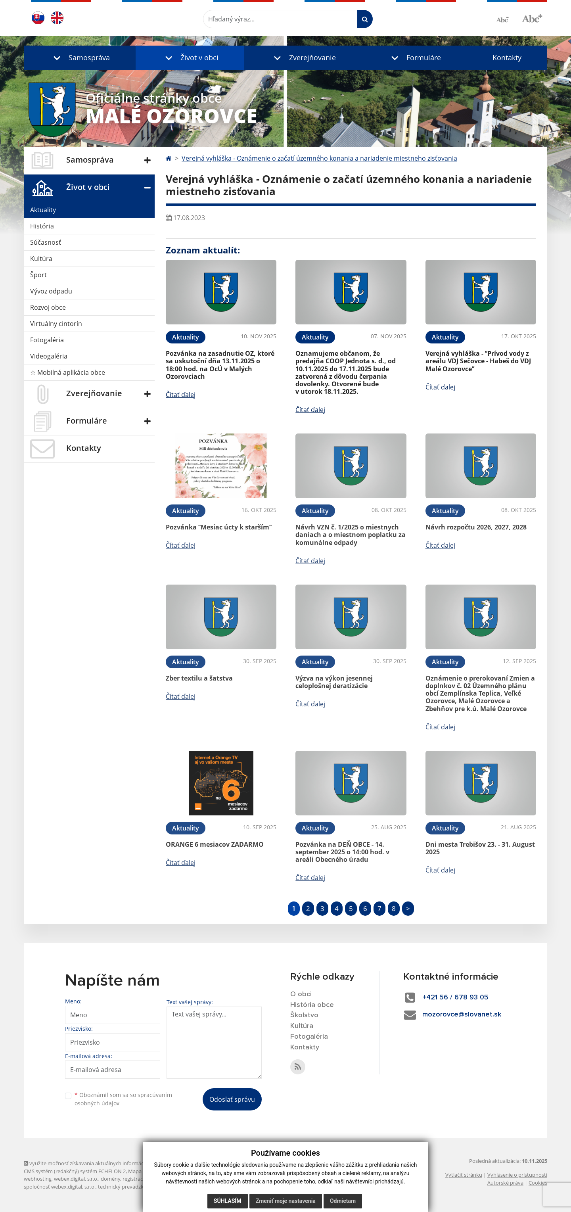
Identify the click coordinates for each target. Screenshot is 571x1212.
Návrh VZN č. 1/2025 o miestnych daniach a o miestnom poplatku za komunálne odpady (350, 535)
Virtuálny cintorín (56, 323)
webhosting (38, 1178)
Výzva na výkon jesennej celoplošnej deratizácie (334, 682)
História (42, 226)
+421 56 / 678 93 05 (455, 997)
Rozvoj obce (48, 307)
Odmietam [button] (343, 1201)
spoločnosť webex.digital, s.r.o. (60, 1186)
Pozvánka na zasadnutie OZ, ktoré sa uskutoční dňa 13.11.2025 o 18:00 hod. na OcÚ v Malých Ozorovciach (220, 365)
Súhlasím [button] (227, 1201)
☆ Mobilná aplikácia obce (67, 372)
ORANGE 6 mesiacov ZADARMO (215, 844)
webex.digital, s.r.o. (76, 1178)
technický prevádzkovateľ (128, 1186)
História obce (312, 1005)
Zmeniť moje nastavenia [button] (286, 1201)
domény (110, 1178)
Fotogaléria (47, 340)
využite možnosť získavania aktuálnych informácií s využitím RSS (102, 1163)
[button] (80, 58)
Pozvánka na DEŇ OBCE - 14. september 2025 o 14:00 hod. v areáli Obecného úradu (342, 852)
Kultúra (41, 258)
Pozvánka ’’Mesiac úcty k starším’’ (219, 527)
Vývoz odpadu (51, 291)
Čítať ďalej (180, 394)
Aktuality (43, 209)
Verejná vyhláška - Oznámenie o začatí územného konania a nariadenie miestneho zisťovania (319, 158)
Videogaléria (48, 356)
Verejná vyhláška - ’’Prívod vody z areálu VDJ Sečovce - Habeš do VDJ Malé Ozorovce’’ (478, 361)
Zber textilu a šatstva (199, 678)
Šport (38, 274)
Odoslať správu (232, 1099)
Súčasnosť (45, 242)
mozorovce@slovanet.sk (461, 1014)
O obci (301, 994)
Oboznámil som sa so (123, 1099)
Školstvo (304, 1015)
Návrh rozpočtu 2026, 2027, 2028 (476, 527)
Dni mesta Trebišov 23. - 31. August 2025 (480, 848)
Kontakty (506, 57)
